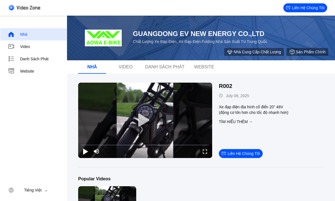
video (19, 46)
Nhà (17, 34)
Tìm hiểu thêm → (236, 121)
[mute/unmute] (96, 151)
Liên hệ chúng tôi (305, 8)
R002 (225, 86)
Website (21, 71)
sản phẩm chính (307, 52)
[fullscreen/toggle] (204, 151)
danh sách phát (28, 59)
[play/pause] (85, 151)
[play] (145, 120)
